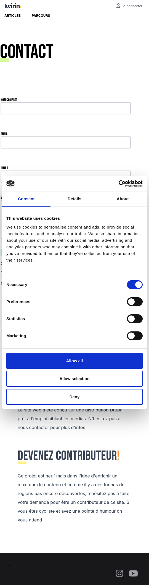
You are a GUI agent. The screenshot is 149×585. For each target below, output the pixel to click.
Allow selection (74, 378)
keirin (12, 6)
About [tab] (123, 198)
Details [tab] (74, 198)
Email (4, 134)
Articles (12, 15)
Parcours (41, 15)
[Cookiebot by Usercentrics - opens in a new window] (118, 183)
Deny (75, 396)
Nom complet (9, 100)
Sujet (4, 168)
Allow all (74, 360)
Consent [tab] (26, 198)
